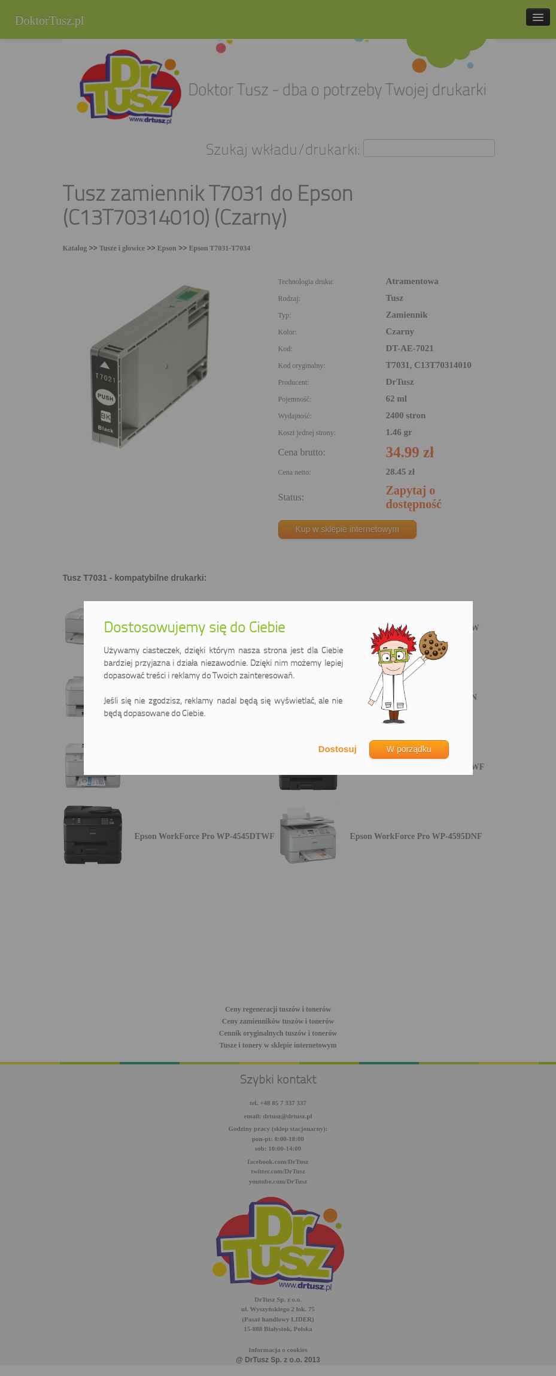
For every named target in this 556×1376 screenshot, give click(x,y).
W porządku (409, 749)
